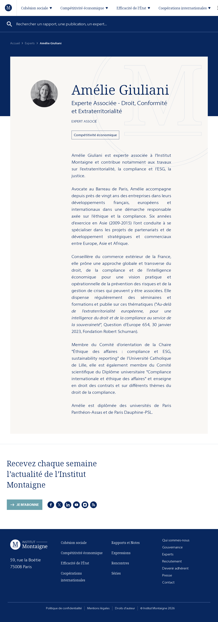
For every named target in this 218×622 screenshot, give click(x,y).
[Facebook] (50, 504)
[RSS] (93, 504)
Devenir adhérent (175, 568)
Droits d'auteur (125, 608)
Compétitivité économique (95, 135)
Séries (116, 573)
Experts (30, 43)
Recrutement (172, 561)
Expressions (121, 553)
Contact (168, 582)
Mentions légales (98, 608)
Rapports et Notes (126, 542)
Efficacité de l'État (75, 563)
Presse (167, 575)
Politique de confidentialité (64, 608)
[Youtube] (76, 504)
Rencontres (120, 563)
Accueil (15, 43)
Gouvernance (172, 547)
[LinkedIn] (68, 504)
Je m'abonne (27, 505)
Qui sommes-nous (175, 540)
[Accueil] (8, 8)
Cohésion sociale (74, 542)
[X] (59, 504)
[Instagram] (85, 504)
